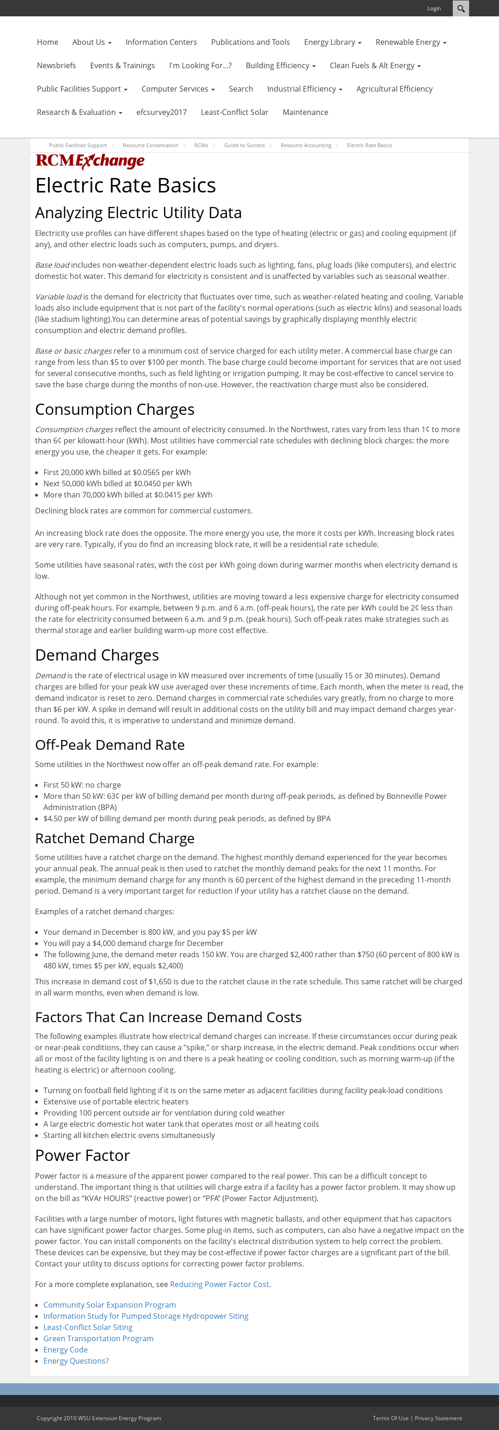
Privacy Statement (438, 1418)
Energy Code (65, 1350)
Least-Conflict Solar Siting (88, 1327)
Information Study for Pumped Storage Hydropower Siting (146, 1316)
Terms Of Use (391, 1418)
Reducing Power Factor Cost (219, 1284)
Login (434, 8)
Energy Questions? (76, 1361)
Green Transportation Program (98, 1338)
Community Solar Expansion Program (109, 1305)
